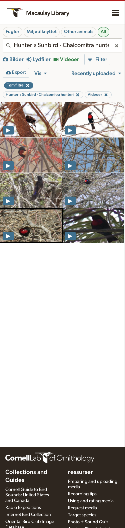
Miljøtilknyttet (42, 31)
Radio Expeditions (23, 507)
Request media (82, 508)
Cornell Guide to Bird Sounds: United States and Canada (27, 495)
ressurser (80, 472)
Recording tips (82, 494)
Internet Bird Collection (28, 514)
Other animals (78, 31)
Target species (82, 515)
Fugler (12, 31)
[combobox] (62, 45)
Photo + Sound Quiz (88, 522)
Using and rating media (91, 501)
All (103, 31)
